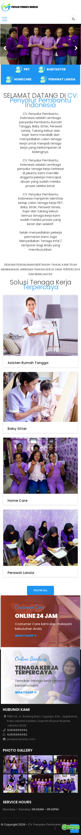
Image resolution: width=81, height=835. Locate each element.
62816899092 (17, 730)
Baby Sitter (17, 428)
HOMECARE (19, 79)
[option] (40, 44)
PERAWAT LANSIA (57, 79)
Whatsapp (26, 635)
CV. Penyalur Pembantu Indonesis (51, 824)
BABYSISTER (52, 69)
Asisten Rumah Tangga (28, 362)
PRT (23, 69)
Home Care (17, 500)
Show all (40, 590)
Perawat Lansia (21, 572)
